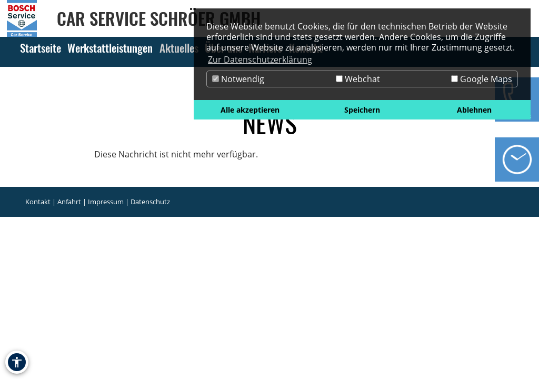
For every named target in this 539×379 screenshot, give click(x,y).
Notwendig (238, 79)
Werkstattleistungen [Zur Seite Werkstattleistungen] (110, 47)
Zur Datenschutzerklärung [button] (260, 59)
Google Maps (481, 79)
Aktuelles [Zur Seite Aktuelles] (178, 47)
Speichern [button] (362, 110)
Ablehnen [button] (474, 110)
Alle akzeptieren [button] (250, 110)
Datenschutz (150, 201)
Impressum (106, 201)
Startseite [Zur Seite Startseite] (40, 47)
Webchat (358, 79)
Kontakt (38, 201)
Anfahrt (69, 201)
